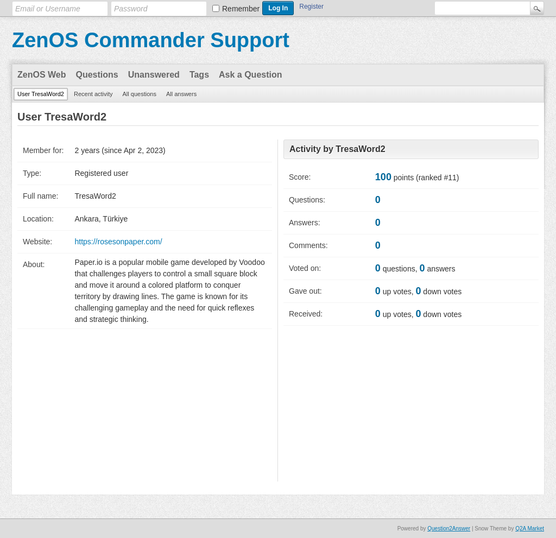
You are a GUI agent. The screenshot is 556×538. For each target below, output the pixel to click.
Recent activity (93, 94)
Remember (241, 8)
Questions (97, 74)
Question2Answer (448, 528)
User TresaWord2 (40, 94)
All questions (139, 94)
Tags (199, 74)
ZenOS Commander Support (150, 40)
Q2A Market (529, 528)
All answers (181, 94)
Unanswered (154, 74)
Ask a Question (250, 74)
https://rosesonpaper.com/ (118, 241)
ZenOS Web (41, 74)
